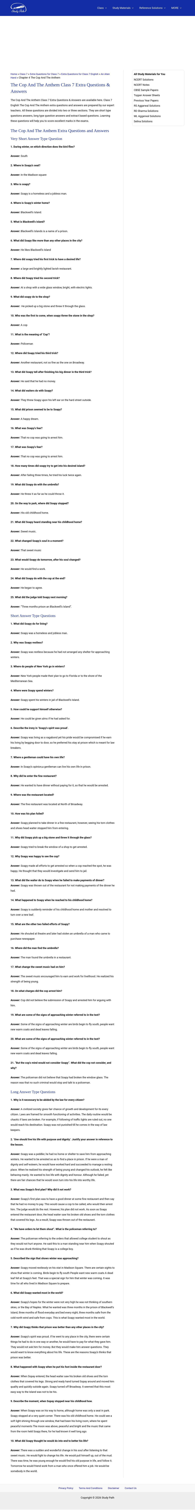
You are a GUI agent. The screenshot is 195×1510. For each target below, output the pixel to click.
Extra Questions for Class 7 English (85, 73)
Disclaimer (113, 1488)
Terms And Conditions (92, 1488)
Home (14, 73)
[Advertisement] (97, 38)
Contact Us (128, 1488)
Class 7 (24, 73)
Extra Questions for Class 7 (47, 73)
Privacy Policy (68, 1488)
